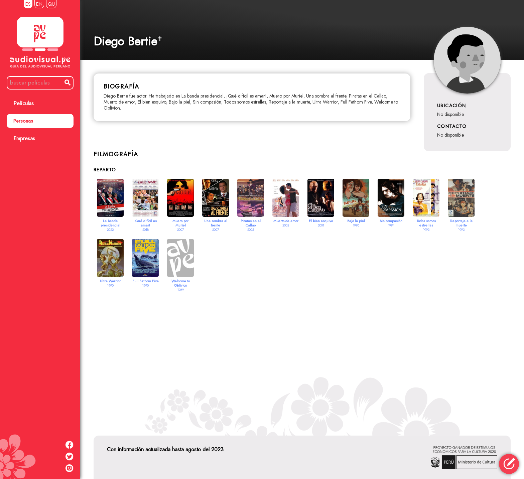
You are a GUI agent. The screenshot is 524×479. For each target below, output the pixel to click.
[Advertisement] (302, 355)
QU (51, 4)
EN (39, 4)
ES (28, 4)
